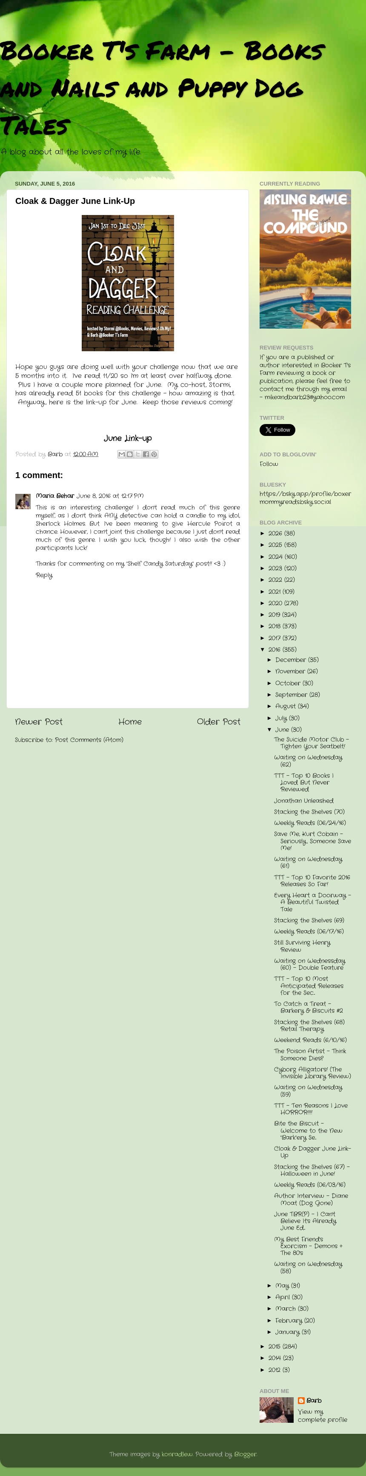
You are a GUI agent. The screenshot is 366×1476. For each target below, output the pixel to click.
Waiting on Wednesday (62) (308, 761)
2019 (275, 615)
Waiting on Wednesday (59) (308, 1090)
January (288, 1332)
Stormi (219, 385)
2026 (276, 534)
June (283, 730)
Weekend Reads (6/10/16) (310, 1040)
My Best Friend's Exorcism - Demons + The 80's (308, 1246)
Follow (269, 464)
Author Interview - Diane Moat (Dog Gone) (311, 1199)
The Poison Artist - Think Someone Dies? (310, 1054)
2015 (276, 1347)
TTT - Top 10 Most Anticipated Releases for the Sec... (308, 986)
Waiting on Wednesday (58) (308, 1267)
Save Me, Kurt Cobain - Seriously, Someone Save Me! (312, 841)
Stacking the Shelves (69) (309, 921)
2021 (276, 592)
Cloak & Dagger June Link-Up (312, 1152)
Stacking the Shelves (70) (309, 812)
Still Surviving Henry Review (302, 946)
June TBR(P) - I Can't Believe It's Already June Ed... (305, 1221)
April (283, 1297)
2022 (276, 580)
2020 (276, 603)
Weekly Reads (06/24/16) (310, 823)
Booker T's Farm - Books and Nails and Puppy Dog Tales (161, 87)
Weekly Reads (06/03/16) (310, 1185)
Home (130, 722)
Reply (44, 575)
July (282, 718)
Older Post (218, 722)
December (291, 660)
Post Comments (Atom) (89, 740)
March (286, 1309)
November (291, 672)
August (286, 706)
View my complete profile (322, 1416)
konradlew (177, 1454)
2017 (276, 638)
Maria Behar (55, 496)
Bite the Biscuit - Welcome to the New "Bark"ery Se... (308, 1130)
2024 (277, 557)
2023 (276, 569)
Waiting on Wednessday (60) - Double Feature (309, 964)
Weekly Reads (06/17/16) (309, 932)
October (289, 683)
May (283, 1286)
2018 (276, 626)
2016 (276, 650)
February (289, 1321)
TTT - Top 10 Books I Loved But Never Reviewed (304, 783)
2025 (276, 545)
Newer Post (39, 722)
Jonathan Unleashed (304, 801)
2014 (276, 1358)
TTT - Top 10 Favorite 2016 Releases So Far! (312, 881)
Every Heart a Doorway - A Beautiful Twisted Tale (312, 902)
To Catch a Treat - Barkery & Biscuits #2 (308, 1007)
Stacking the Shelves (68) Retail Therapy (309, 1025)
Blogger (245, 1454)
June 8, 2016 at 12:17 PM (110, 496)
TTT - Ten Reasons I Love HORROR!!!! (311, 1109)
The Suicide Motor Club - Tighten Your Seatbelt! (311, 743)
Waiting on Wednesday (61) (308, 862)
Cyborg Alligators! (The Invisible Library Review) (312, 1073)
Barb (313, 1401)
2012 (276, 1370)
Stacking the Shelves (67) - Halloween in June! (312, 1170)
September (292, 695)
